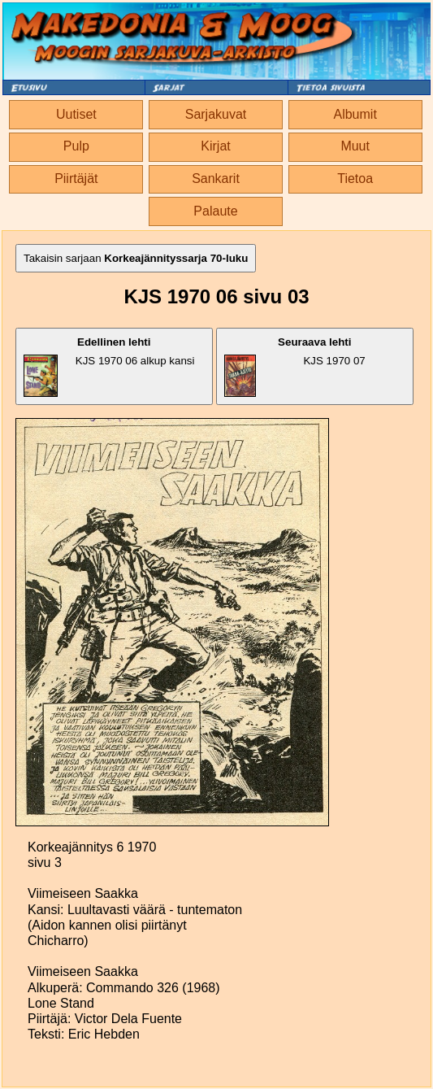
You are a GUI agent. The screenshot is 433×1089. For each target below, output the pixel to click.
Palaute (215, 211)
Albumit (354, 114)
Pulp (76, 146)
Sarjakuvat (216, 114)
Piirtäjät (75, 178)
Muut (355, 146)
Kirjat (215, 146)
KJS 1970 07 (295, 366)
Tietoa (355, 178)
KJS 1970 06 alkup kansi (109, 366)
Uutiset (76, 114)
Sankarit (216, 178)
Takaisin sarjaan (136, 258)
